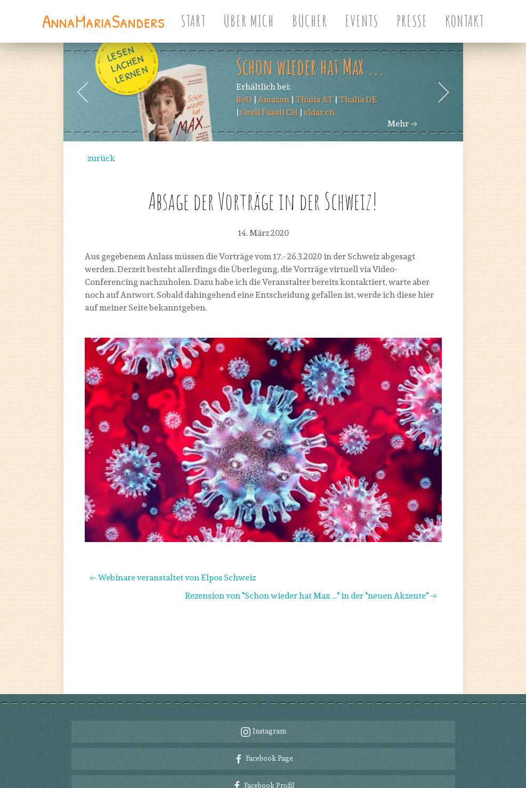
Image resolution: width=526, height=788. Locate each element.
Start (193, 20)
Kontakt (464, 20)
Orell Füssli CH (269, 112)
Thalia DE (358, 99)
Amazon (273, 99)
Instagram (263, 689)
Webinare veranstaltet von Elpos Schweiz (171, 577)
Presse (411, 20)
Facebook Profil (263, 743)
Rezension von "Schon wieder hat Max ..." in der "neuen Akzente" (312, 595)
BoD (244, 99)
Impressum (437, 774)
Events (361, 20)
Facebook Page (263, 716)
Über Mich (248, 20)
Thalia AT (314, 99)
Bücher (309, 20)
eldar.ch (319, 112)
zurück (101, 158)
